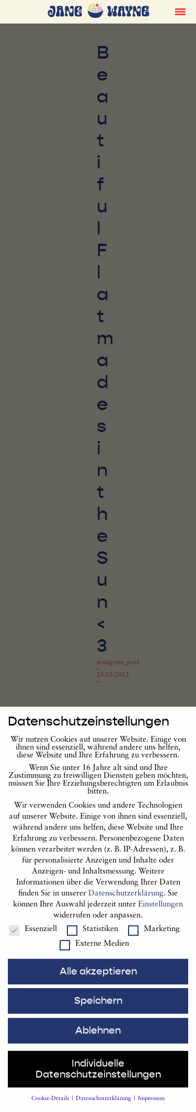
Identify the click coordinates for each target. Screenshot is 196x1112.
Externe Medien (94, 952)
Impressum (151, 1107)
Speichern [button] (98, 1009)
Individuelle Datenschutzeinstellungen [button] (98, 1077)
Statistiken (92, 937)
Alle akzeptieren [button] (98, 979)
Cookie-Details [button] (51, 1107)
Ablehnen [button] (98, 1039)
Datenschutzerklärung (126, 902)
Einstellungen (160, 913)
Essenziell (33, 937)
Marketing (154, 937)
